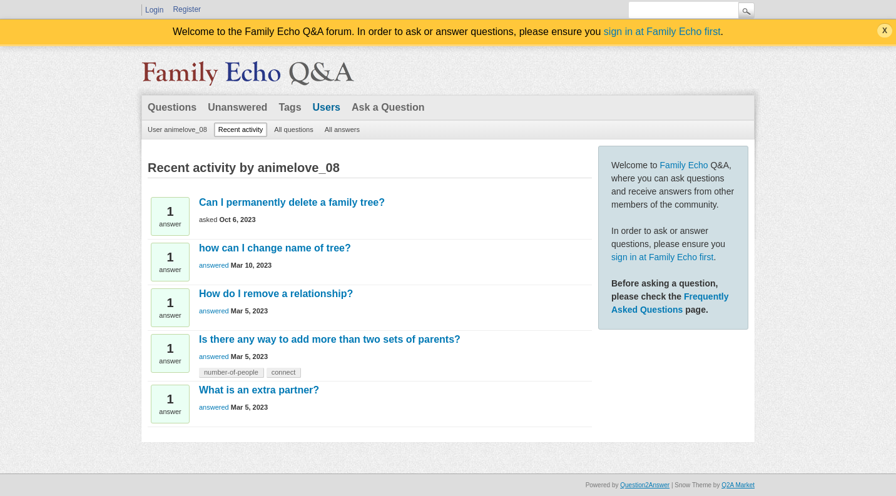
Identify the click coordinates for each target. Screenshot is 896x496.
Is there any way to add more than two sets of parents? (330, 339)
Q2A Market (738, 485)
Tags (289, 107)
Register (187, 9)
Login (154, 10)
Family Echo (684, 165)
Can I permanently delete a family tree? (292, 202)
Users (326, 107)
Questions (172, 107)
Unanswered (237, 107)
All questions (293, 129)
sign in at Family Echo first (662, 31)
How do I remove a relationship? (276, 293)
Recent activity (240, 129)
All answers (342, 129)
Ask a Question (388, 107)
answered (214, 265)
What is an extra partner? (259, 390)
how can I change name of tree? (275, 248)
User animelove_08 (177, 129)
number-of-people (231, 372)
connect (284, 372)
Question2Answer (644, 485)
